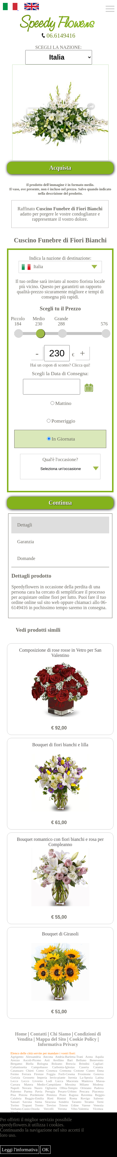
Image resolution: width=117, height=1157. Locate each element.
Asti (47, 1060)
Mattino (61, 403)
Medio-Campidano (49, 1084)
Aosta (89, 1056)
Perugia (50, 1091)
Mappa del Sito (51, 1039)
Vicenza (98, 1108)
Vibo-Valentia (80, 1108)
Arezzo (15, 1060)
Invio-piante (57, 1077)
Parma (28, 1091)
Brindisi (84, 1063)
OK (45, 1149)
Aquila (99, 1056)
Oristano (85, 1088)
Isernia (72, 1077)
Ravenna (86, 1095)
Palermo (15, 1091)
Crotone (79, 1070)
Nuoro (38, 1088)
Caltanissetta (18, 1067)
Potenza (51, 1095)
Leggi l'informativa (19, 1149)
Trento (39, 1105)
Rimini (61, 1098)
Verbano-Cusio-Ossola (24, 1108)
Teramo (89, 1101)
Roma (73, 1098)
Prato (63, 1095)
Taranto (76, 1101)
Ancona (48, 1056)
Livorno (38, 1081)
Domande (26, 558)
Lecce (14, 1081)
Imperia (42, 1077)
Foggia (50, 1074)
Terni (100, 1101)
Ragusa (73, 1095)
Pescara (84, 1091)
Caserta (84, 1067)
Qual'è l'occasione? (61, 466)
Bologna (42, 1063)
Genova (98, 1074)
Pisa (13, 1095)
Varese (86, 1105)
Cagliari (98, 1063)
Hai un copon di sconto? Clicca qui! (60, 365)
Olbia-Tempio (69, 1088)
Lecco (25, 1081)
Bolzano (57, 1063)
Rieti (50, 1098)
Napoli (14, 1088)
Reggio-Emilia (34, 1098)
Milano (84, 1084)
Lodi (49, 1081)
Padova (98, 1088)
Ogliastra (51, 1088)
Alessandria (33, 1056)
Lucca (59, 1081)
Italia (59, 267)
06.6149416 (58, 35)
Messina (70, 1084)
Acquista (60, 168)
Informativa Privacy (58, 1044)
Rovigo (85, 1098)
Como (40, 1070)
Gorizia (15, 1077)
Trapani (27, 1105)
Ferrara (26, 1074)
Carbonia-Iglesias (63, 1067)
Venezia (98, 1105)
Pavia (38, 1091)
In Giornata (61, 439)
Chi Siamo (60, 1033)
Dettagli (24, 524)
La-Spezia (86, 1077)
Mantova (87, 1081)
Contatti (38, 1033)
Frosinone (84, 1074)
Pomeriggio (61, 421)
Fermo (14, 1074)
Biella (29, 1063)
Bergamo (16, 1063)
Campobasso (39, 1067)
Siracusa (50, 1101)
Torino (14, 1105)
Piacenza (98, 1091)
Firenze (39, 1074)
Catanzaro (17, 1070)
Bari (70, 1060)
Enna (100, 1070)
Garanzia (25, 541)
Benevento (96, 1060)
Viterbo (15, 1112)
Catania (98, 1067)
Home (21, 1033)
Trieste (63, 1105)
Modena (98, 1084)
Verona (62, 1108)
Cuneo (91, 1070)
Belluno (81, 1060)
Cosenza (51, 1070)
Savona (27, 1101)
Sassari (14, 1101)
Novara (26, 1088)
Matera (28, 1084)
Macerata (72, 1081)
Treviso (51, 1105)
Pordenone (37, 1095)
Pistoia (23, 1095)
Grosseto (28, 1077)
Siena (38, 1101)
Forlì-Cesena (66, 1074)
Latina (100, 1077)
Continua (60, 503)
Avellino (58, 1060)
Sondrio (64, 1101)
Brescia (70, 1063)
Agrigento (17, 1056)
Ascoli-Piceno (32, 1060)
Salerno (98, 1098)
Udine (75, 1105)
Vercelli (48, 1108)
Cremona (65, 1070)
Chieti (30, 1070)
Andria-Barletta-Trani (69, 1056)
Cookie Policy (83, 1039)
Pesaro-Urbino (67, 1091)
